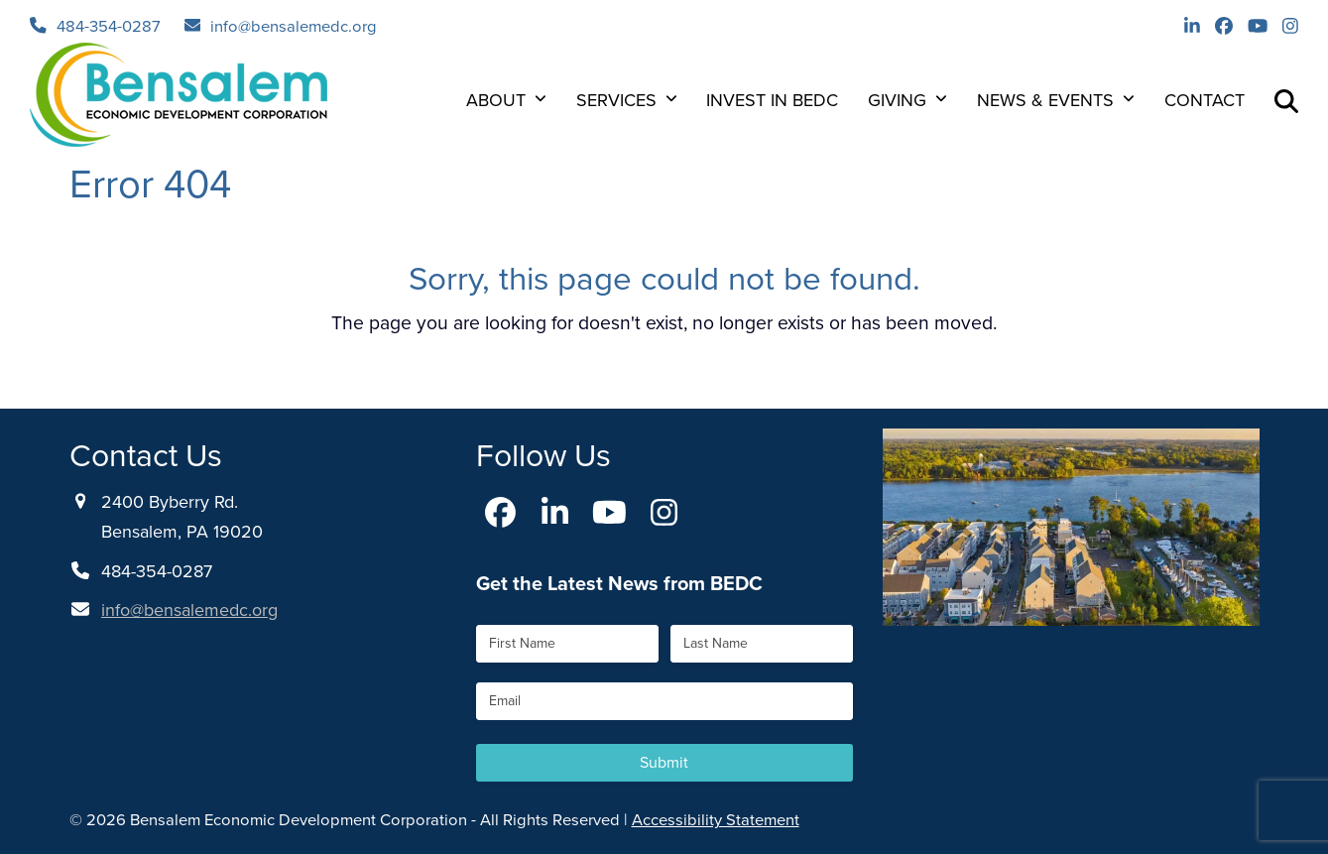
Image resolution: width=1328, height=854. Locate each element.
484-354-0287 (109, 26)
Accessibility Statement (715, 819)
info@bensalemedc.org (293, 26)
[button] (1286, 100)
